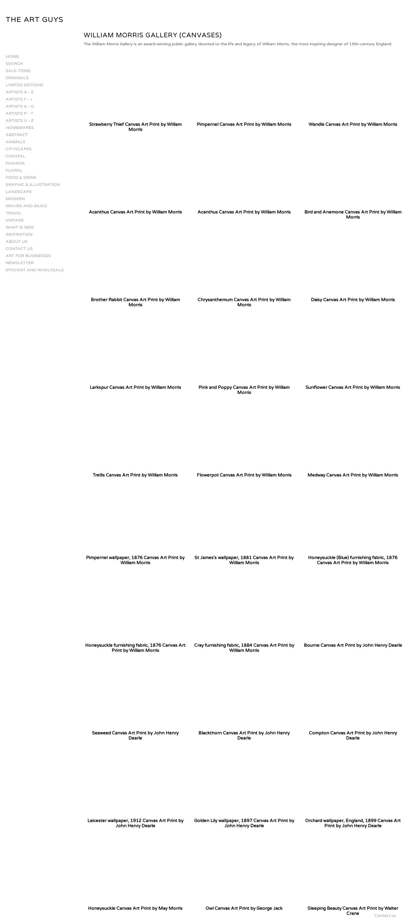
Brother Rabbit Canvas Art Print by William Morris (135, 302)
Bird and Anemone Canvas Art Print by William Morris (352, 215)
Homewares (20, 127)
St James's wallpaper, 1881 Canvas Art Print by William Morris (244, 560)
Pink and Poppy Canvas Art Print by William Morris (244, 390)
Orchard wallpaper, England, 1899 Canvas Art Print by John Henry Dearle (353, 823)
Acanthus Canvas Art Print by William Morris (135, 212)
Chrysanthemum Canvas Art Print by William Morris (244, 302)
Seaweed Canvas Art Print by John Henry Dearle (135, 735)
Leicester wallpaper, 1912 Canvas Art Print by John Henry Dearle (135, 823)
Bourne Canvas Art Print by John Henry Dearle (353, 645)
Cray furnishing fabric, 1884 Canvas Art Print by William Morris (244, 648)
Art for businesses (28, 255)
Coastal (15, 156)
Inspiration (19, 234)
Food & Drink (21, 177)
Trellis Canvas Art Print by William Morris (135, 475)
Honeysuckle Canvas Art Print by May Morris (135, 908)
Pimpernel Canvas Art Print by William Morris (244, 124)
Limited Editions (25, 85)
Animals (15, 141)
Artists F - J (19, 99)
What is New (20, 227)
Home (12, 56)
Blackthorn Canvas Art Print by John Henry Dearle (244, 735)
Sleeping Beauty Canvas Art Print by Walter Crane (353, 911)
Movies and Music (27, 206)
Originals (17, 77)
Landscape (19, 191)
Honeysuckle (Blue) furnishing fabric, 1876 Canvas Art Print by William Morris (352, 560)
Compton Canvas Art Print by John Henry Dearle (353, 735)
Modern (15, 198)
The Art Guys (34, 19)
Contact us (19, 248)
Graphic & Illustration (33, 184)
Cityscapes (19, 149)
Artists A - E (20, 92)
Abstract (17, 134)
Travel (14, 213)
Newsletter (20, 262)
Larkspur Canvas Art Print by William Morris (135, 387)
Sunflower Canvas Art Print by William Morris (353, 387)
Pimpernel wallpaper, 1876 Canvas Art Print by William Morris (135, 560)
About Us (17, 241)
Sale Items (18, 70)
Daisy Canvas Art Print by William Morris (353, 299)
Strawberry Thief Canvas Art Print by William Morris (135, 127)
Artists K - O (20, 106)
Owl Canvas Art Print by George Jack (244, 908)
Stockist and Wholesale (35, 270)
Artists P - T (19, 113)
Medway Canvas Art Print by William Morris (353, 475)
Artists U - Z (20, 120)
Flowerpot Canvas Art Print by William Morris (244, 475)
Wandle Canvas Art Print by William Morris (353, 124)
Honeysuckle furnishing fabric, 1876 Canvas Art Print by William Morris (135, 648)
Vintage (15, 220)
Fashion (15, 163)
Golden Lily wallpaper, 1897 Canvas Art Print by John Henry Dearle (244, 823)
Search (14, 63)
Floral (14, 170)
